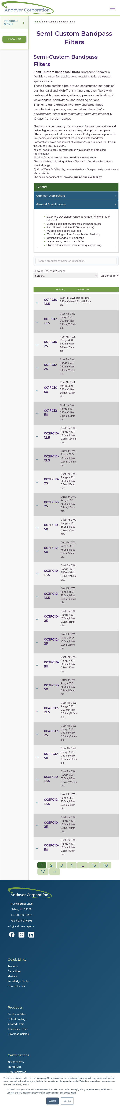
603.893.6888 (24, 915)
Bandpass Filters (17, 1014)
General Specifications (51, 204)
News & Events (16, 986)
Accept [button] (52, 1101)
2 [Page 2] (51, 865)
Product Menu (14, 22)
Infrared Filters (16, 1023)
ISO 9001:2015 (16, 1062)
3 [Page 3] (61, 865)
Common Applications (51, 195)
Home (37, 21)
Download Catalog (18, 1033)
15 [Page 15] (94, 865)
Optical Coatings (17, 1019)
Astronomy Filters (17, 1029)
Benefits (41, 187)
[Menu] (113, 8)
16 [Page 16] (106, 865)
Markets (12, 976)
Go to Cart (14, 39)
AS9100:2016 (15, 1066)
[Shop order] (66, 275)
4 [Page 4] (71, 865)
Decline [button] (67, 1101)
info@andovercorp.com (21, 926)
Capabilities (14, 971)
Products (13, 966)
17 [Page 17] (43, 871)
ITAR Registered (17, 1071)
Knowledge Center (19, 981)
